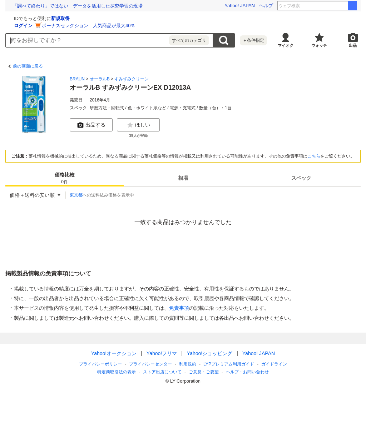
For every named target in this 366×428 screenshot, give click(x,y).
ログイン (108, 25)
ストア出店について (162, 371)
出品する (91, 125)
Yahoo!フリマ (162, 353)
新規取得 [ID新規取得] (145, 18)
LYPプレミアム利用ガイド (228, 364)
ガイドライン (274, 364)
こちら (313, 156)
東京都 (76, 195)
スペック (301, 178)
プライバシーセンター (150, 364)
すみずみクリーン (131, 78)
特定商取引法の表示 (116, 371)
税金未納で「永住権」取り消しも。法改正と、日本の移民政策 (78, 6)
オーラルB (100, 78)
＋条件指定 (253, 40)
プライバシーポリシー (100, 364)
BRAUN (77, 78)
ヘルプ (266, 5)
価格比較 (65, 178)
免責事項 (179, 308)
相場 (183, 178)
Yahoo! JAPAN (239, 5)
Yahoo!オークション (114, 353)
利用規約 (187, 364)
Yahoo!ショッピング (209, 353)
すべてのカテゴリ (189, 40)
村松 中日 (333, 5)
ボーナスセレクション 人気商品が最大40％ (173, 25)
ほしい (138, 125)
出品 (353, 45)
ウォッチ (319, 45)
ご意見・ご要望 (204, 371)
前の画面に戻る (28, 66)
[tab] (64, 178)
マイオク (285, 45)
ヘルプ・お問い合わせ (247, 371)
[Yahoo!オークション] (50, 17)
